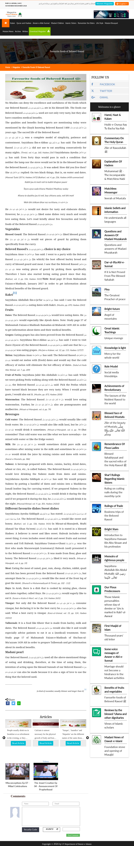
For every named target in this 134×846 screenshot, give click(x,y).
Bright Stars (111, 529)
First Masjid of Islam (112, 627)
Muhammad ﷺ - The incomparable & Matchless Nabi (114, 174)
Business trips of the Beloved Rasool (114, 515)
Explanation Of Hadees (113, 163)
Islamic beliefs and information (114, 209)
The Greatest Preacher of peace (114, 297)
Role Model (111, 366)
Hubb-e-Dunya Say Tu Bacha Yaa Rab (115, 126)
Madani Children (57, 23)
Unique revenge (113, 338)
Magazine (16, 67)
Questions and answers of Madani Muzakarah (115, 248)
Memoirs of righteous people (114, 558)
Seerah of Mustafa (115, 198)
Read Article (18, 743)
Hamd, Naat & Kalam (112, 116)
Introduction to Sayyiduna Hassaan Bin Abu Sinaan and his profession (115, 540)
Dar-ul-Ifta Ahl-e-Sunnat (114, 264)
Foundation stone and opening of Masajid (114, 750)
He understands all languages (115, 219)
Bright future (112, 308)
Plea (106, 289)
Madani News (8, 31)
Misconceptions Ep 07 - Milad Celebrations (17, 784)
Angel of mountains (110, 316)
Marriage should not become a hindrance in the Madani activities (114, 672)
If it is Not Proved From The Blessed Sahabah (114, 275)
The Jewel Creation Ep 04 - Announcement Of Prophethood (45, 786)
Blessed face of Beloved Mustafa (114, 414)
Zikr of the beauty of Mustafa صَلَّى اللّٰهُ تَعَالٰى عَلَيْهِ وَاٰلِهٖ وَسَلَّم (114, 428)
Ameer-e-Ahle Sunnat (41, 23)
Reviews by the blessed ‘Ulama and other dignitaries (115, 713)
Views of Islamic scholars (113, 725)
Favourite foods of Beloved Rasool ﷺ (115, 699)
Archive (18, 31)
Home (7, 67)
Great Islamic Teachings (112, 330)
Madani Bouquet (111, 23)
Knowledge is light (115, 347)
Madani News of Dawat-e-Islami (114, 739)
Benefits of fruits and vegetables (114, 689)
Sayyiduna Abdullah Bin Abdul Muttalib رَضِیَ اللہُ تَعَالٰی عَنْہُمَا (115, 571)
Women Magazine (105, 3)
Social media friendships (111, 374)
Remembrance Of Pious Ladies (114, 445)
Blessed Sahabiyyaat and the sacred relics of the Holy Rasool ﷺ (115, 459)
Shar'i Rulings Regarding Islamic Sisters (114, 478)
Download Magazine (40, 31)
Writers (25, 31)
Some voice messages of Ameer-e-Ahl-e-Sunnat (113, 654)
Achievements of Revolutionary (114, 387)
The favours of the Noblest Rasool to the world (115, 399)
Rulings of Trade (113, 505)
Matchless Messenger (110, 190)
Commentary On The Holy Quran (114, 140)
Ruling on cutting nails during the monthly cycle (114, 492)
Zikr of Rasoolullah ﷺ (115, 149)
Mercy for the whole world (112, 355)
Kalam (12, 23)
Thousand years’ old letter (113, 637)
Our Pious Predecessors (112, 589)
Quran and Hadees (24, 23)
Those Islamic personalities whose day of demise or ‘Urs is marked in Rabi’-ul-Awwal (115, 606)
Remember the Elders (86, 23)
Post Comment (73, 835)
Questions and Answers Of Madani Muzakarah (115, 235)
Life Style (99, 23)
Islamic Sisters (70, 23)
